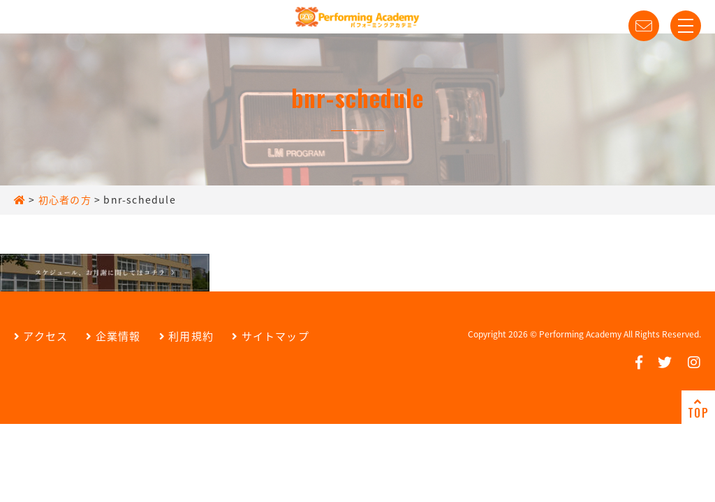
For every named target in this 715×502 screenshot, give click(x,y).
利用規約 (186, 336)
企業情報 (113, 336)
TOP (698, 408)
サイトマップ (270, 336)
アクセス (41, 336)
